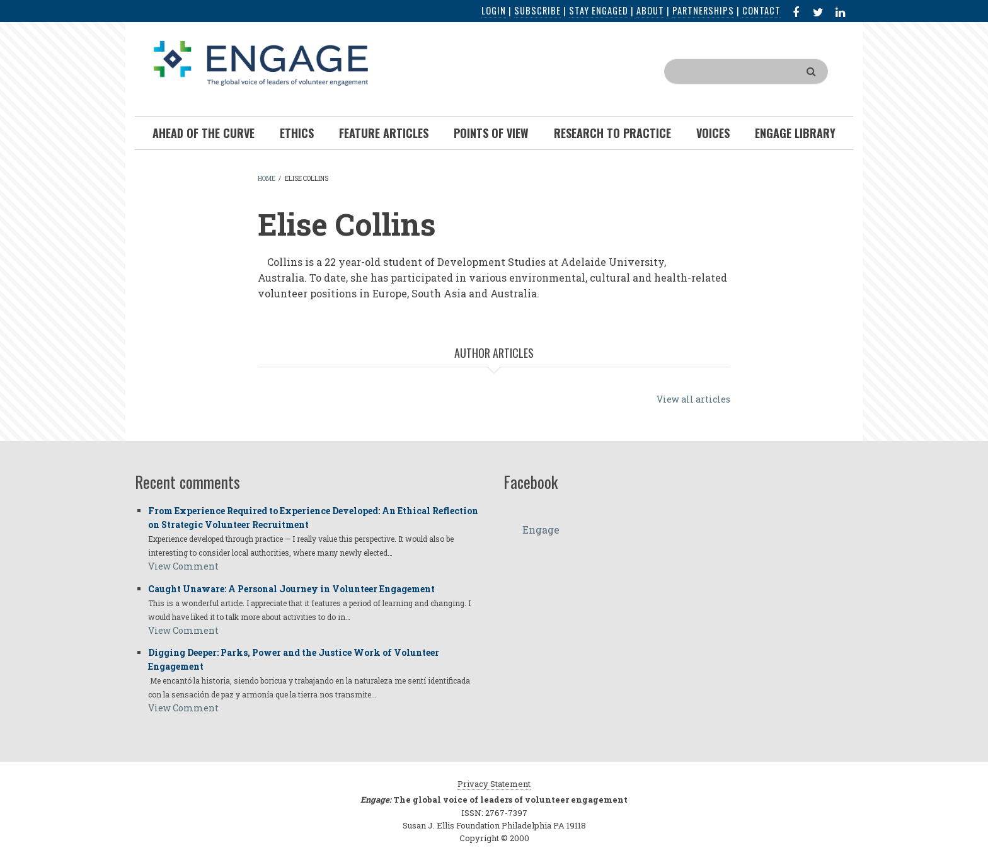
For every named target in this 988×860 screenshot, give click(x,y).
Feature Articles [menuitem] (383, 133)
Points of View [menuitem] (491, 133)
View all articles (693, 399)
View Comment (183, 566)
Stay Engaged (598, 10)
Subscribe (537, 10)
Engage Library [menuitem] (795, 133)
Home (266, 179)
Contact (761, 10)
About (650, 10)
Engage (541, 529)
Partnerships (703, 10)
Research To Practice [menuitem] (612, 133)
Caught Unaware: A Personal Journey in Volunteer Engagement (291, 589)
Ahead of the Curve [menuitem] (203, 133)
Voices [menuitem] (713, 133)
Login (493, 10)
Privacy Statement (494, 783)
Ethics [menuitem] (297, 133)
